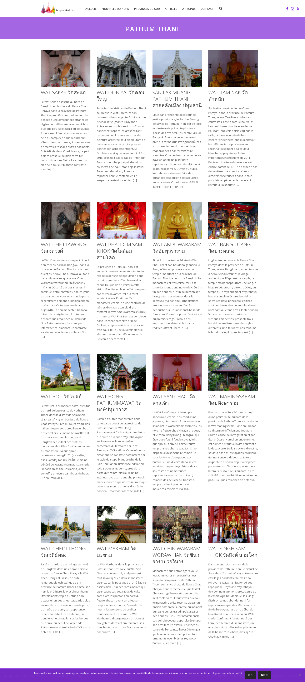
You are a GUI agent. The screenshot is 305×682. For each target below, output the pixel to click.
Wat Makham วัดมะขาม (116, 551)
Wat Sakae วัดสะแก (63, 92)
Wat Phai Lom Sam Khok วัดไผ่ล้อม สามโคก (119, 251)
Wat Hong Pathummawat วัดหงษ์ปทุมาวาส (119, 403)
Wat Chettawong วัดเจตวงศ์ (63, 247)
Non (264, 675)
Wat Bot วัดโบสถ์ (61, 396)
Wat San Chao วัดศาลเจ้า (173, 399)
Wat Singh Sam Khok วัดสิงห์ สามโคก (233, 551)
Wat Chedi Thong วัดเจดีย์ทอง (63, 551)
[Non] (300, 675)
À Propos (189, 9)
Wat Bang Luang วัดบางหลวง (229, 247)
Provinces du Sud (147, 9)
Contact (207, 9)
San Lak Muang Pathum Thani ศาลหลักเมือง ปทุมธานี (177, 99)
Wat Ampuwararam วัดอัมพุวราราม (176, 247)
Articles (171, 9)
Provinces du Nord (115, 9)
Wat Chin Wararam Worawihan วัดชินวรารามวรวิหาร (176, 555)
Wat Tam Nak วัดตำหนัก (228, 95)
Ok (250, 675)
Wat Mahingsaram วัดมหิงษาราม (231, 399)
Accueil (90, 9)
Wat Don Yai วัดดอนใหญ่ (120, 95)
